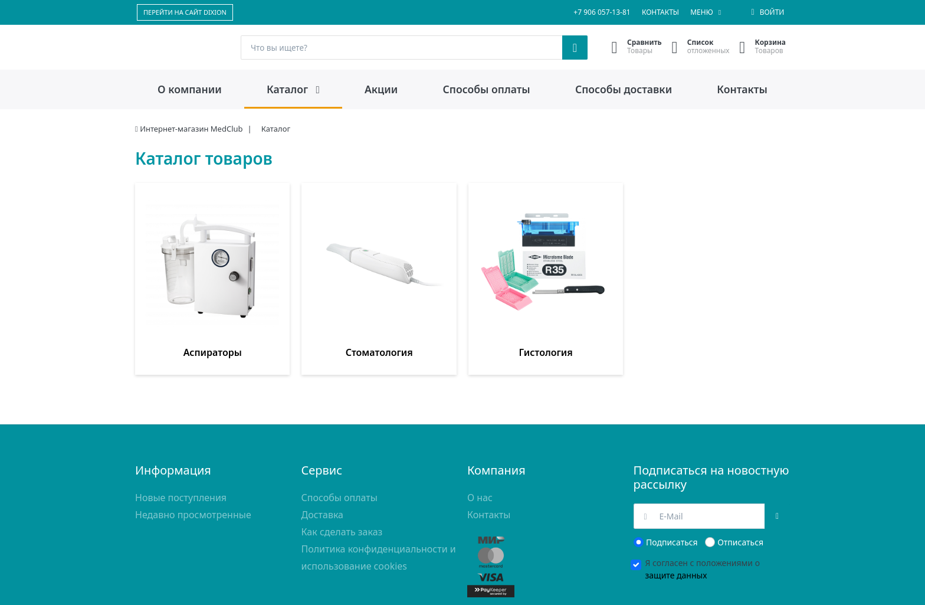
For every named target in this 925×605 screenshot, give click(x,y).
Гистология (407, 296)
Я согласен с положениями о (702, 513)
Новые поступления (181, 442)
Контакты (660, 12)
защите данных (676, 519)
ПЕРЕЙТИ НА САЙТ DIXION (185, 12)
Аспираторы (185, 296)
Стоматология (295, 296)
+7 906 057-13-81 (601, 12)
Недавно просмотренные (193, 459)
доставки (182, 589)
